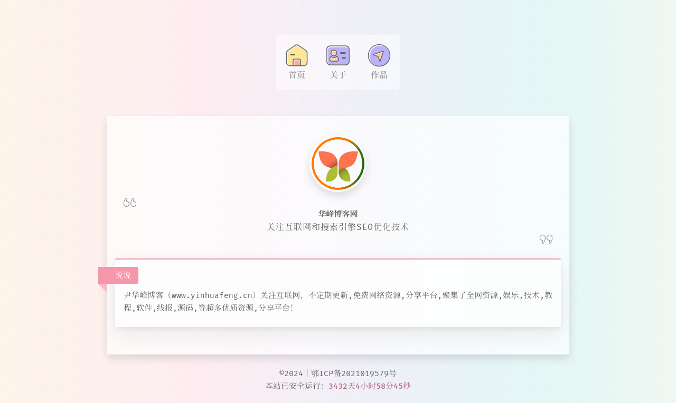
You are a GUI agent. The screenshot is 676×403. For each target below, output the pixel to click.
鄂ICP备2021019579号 (354, 373)
